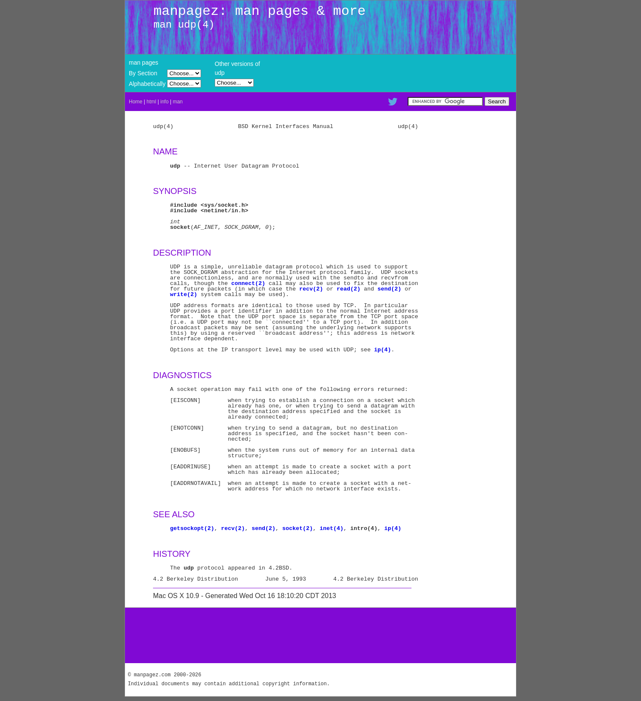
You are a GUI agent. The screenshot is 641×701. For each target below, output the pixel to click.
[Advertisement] (320, 635)
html (151, 102)
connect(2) (248, 283)
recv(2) (311, 289)
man (177, 102)
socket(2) (297, 528)
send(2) (389, 289)
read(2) (348, 289)
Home (135, 102)
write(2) (183, 294)
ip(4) (382, 349)
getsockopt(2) (192, 528)
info (164, 102)
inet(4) (331, 528)
